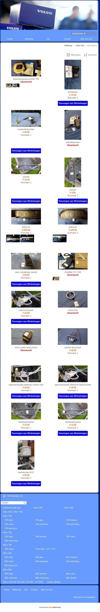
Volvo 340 (68, 508)
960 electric (71, 578)
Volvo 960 (7, 570)
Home (10, 39)
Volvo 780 (7, 545)
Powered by (50, 607)
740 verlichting (72, 524)
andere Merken (54, 582)
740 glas (39, 520)
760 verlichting (11, 541)
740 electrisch (11, 528)
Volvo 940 (7, 553)
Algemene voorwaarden (84, 597)
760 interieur (41, 537)
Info (48, 39)
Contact (67, 39)
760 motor (70, 537)
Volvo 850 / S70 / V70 (45, 549)
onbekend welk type (12, 508)
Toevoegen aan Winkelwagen (73, 103)
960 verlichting (42, 578)
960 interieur (41, 574)
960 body (9, 574)
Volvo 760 (7, 532)
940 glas (39, 557)
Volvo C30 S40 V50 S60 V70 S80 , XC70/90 (23, 582)
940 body (9, 557)
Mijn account (86, 39)
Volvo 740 (7, 516)
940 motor (9, 561)
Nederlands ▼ (79, 34)
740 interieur (72, 520)
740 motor (9, 524)
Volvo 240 (37, 508)
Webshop (29, 39)
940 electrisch (11, 565)
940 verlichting (72, 561)
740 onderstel (41, 524)
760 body (9, 537)
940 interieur (72, 557)
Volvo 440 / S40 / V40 (12, 512)
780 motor (9, 549)
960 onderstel (11, 578)
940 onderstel (41, 561)
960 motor (70, 574)
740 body (9, 520)
